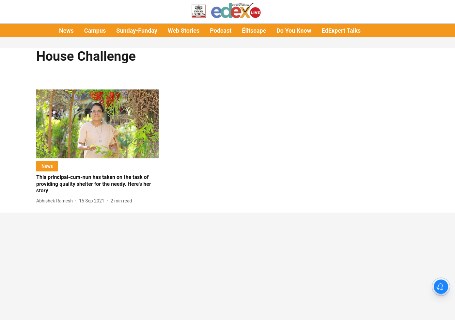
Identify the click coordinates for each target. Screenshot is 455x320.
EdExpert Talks (341, 30)
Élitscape (254, 30)
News (66, 30)
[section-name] (47, 166)
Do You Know (293, 30)
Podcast (220, 30)
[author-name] (55, 201)
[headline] (97, 184)
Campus (95, 30)
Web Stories (183, 30)
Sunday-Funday (136, 30)
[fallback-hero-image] (97, 123)
